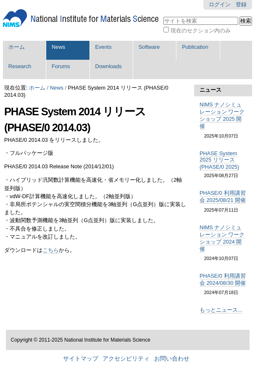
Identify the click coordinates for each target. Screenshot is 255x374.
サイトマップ (80, 358)
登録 (241, 4)
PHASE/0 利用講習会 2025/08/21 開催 (223, 196)
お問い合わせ (171, 358)
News (58, 47)
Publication (195, 47)
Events (103, 47)
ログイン (220, 4)
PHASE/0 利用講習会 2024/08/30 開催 (223, 279)
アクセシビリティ (126, 358)
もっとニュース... (221, 310)
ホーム (16, 47)
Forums (61, 66)
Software (149, 47)
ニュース (210, 90)
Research (20, 66)
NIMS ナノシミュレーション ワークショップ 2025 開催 (222, 115)
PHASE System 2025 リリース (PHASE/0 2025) (219, 160)
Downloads (108, 66)
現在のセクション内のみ (201, 30)
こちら (50, 250)
